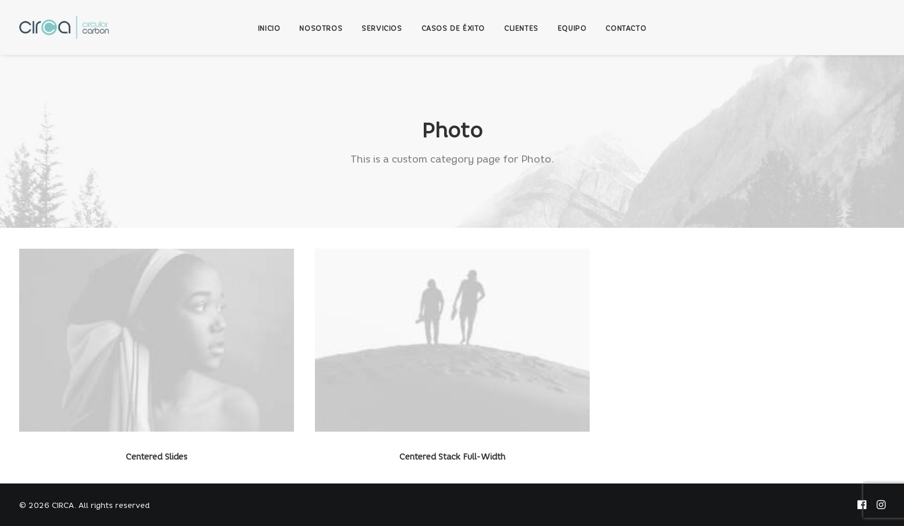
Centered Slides (156, 457)
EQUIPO (572, 28)
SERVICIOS (381, 28)
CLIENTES (521, 28)
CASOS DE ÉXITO (453, 28)
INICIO (269, 28)
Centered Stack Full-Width (452, 457)
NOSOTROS (320, 28)
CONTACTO (625, 28)
